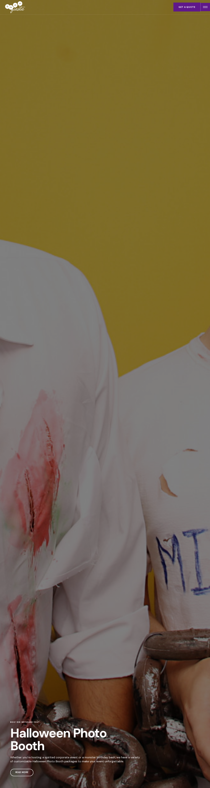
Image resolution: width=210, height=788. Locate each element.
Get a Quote (186, 7)
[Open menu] (205, 7)
